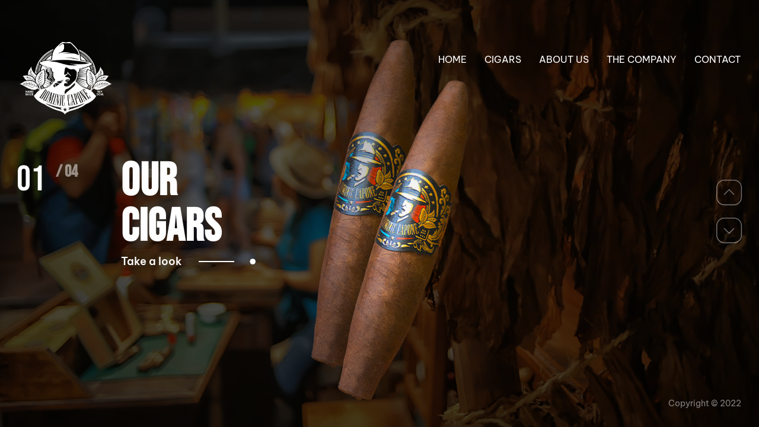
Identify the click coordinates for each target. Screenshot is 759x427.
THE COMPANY (642, 59)
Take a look (177, 261)
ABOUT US (564, 59)
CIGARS (502, 59)
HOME (452, 59)
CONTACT (717, 59)
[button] (729, 192)
